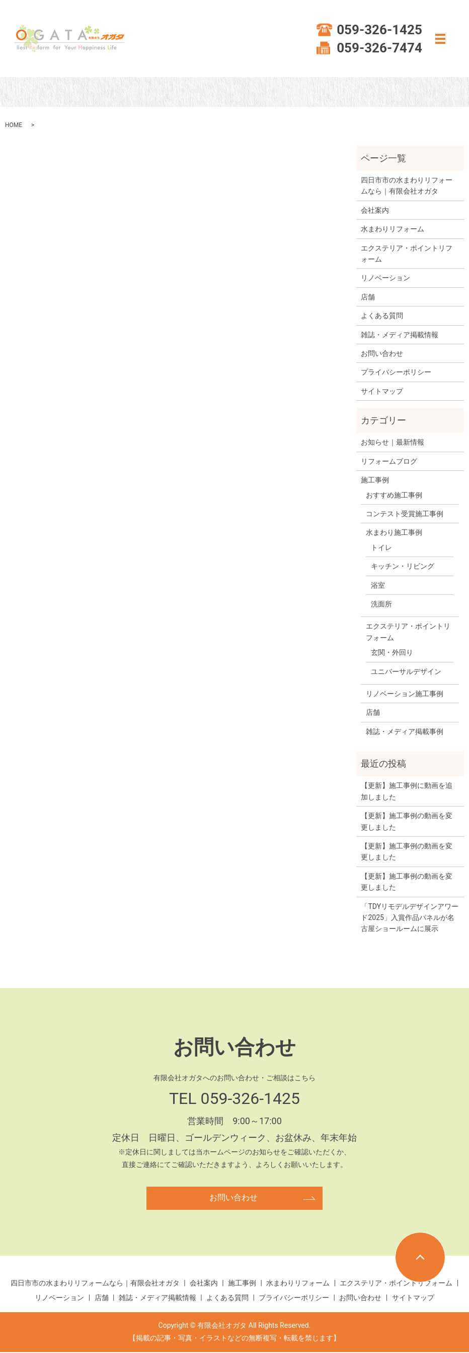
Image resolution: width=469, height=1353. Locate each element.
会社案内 (375, 210)
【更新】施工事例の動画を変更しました (406, 821)
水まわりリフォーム (392, 229)
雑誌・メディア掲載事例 (404, 731)
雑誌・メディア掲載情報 (399, 335)
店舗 (368, 297)
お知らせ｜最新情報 (392, 442)
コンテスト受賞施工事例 (404, 514)
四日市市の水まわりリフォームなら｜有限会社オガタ (406, 185)
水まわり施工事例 (394, 532)
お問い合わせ (382, 353)
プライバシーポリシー (396, 372)
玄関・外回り (392, 652)
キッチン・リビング (402, 566)
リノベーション (385, 278)
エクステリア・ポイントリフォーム (406, 253)
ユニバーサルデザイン (406, 671)
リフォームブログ (389, 461)
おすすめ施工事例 (394, 495)
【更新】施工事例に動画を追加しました (406, 791)
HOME (13, 125)
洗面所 (381, 604)
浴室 (378, 585)
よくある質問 (382, 316)
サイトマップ (382, 391)
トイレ (381, 547)
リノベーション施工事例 (404, 694)
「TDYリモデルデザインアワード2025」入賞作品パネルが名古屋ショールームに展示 (409, 917)
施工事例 (375, 480)
